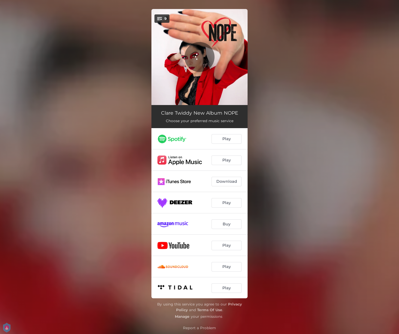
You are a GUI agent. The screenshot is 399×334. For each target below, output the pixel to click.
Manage (182, 316)
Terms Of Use (209, 310)
